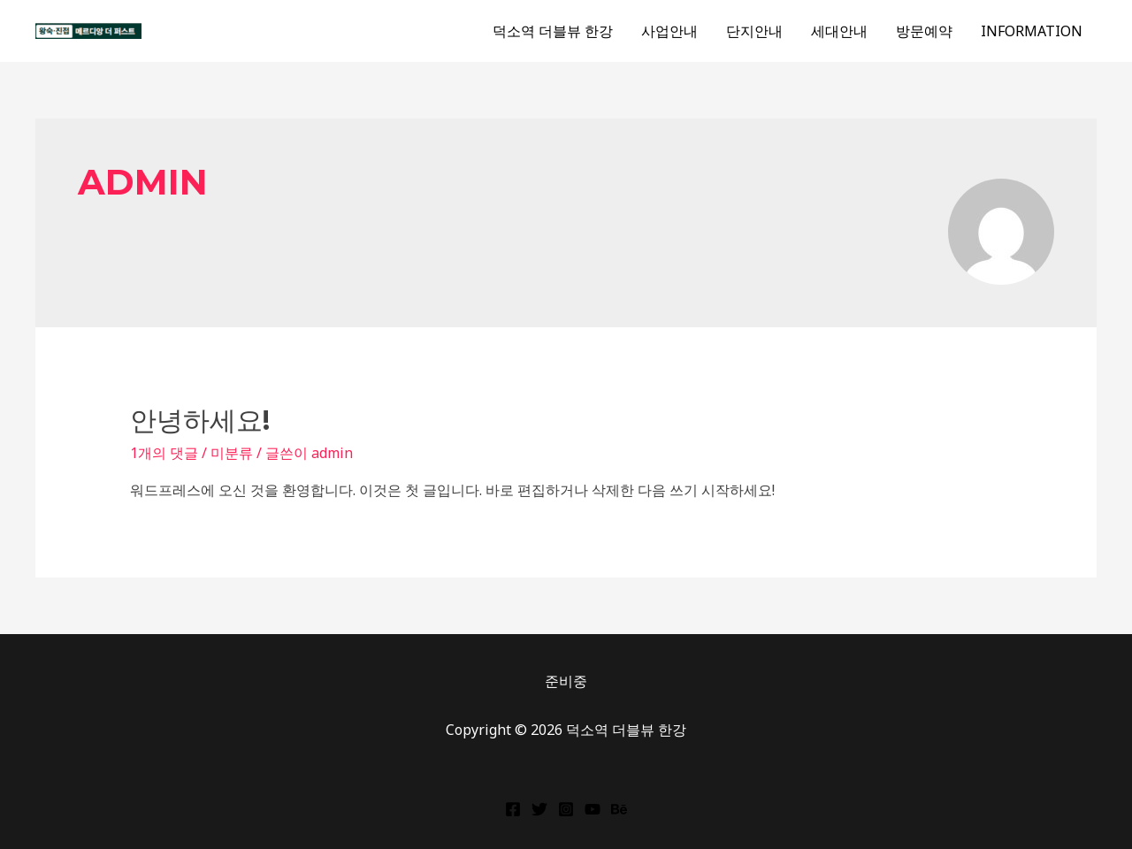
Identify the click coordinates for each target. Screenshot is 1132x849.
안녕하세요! (200, 420)
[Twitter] (539, 809)
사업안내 (669, 31)
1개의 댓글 (164, 453)
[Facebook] (513, 809)
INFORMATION (1031, 31)
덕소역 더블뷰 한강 (553, 31)
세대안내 (839, 31)
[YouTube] (592, 809)
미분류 (231, 453)
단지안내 (754, 31)
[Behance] (619, 809)
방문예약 (924, 31)
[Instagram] (566, 809)
